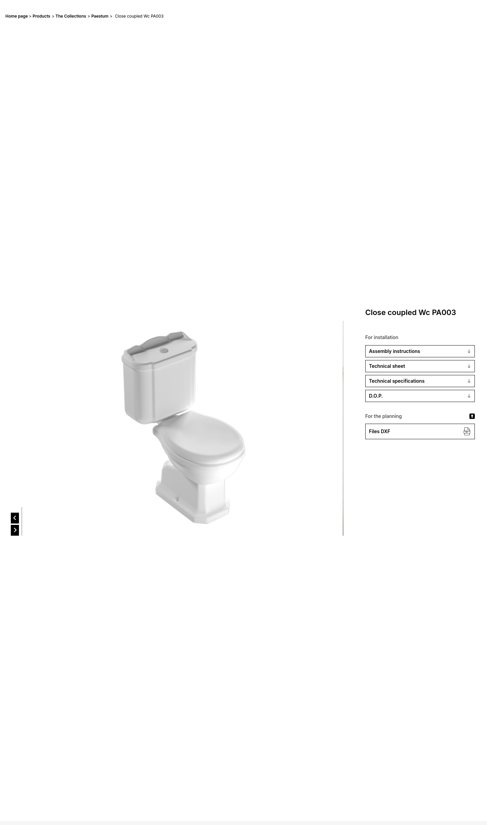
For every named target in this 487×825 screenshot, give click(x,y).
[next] (15, 530)
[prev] (15, 518)
